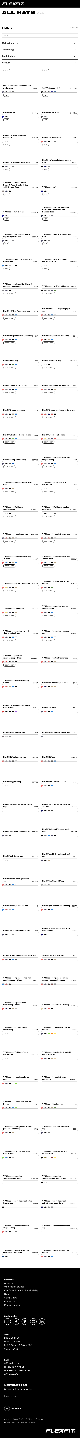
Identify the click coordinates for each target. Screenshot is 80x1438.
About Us (8, 1283)
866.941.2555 (11, 1349)
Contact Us (10, 1301)
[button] (40, 43)
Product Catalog (12, 1305)
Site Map (32, 1422)
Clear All (74, 28)
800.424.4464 (11, 1374)
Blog (6, 1294)
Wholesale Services (14, 1287)
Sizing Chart (10, 1298)
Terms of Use (22, 1422)
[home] (40, 4)
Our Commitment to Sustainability (21, 1290)
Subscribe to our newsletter (18, 1389)
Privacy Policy (9, 1422)
